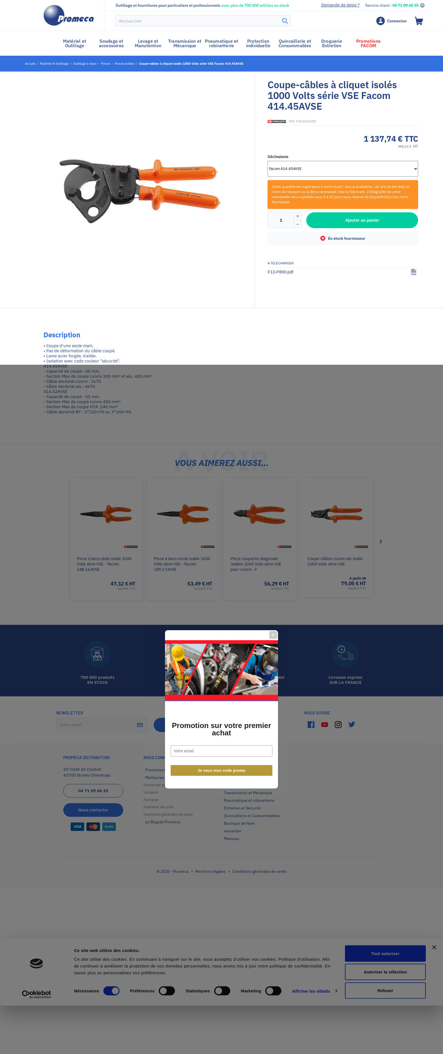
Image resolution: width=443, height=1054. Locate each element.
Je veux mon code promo (222, 588)
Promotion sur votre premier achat (221, 547)
